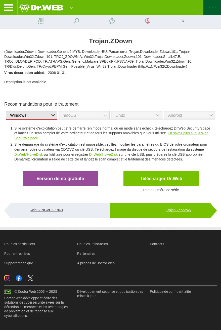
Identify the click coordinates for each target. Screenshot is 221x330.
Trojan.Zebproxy (178, 210)
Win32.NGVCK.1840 (46, 210)
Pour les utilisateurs (92, 244)
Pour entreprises (17, 253)
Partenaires (86, 253)
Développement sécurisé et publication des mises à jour (110, 294)
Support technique (18, 263)
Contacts (157, 244)
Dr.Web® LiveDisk (28, 154)
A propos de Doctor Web (96, 263)
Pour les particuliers (19, 244)
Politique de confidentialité (170, 292)
